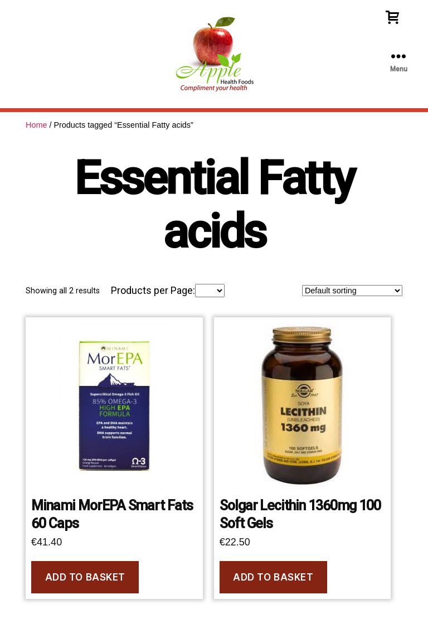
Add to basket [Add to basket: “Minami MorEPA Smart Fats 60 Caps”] (85, 577)
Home (36, 124)
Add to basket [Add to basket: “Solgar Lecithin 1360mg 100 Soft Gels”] (273, 577)
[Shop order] (352, 290)
